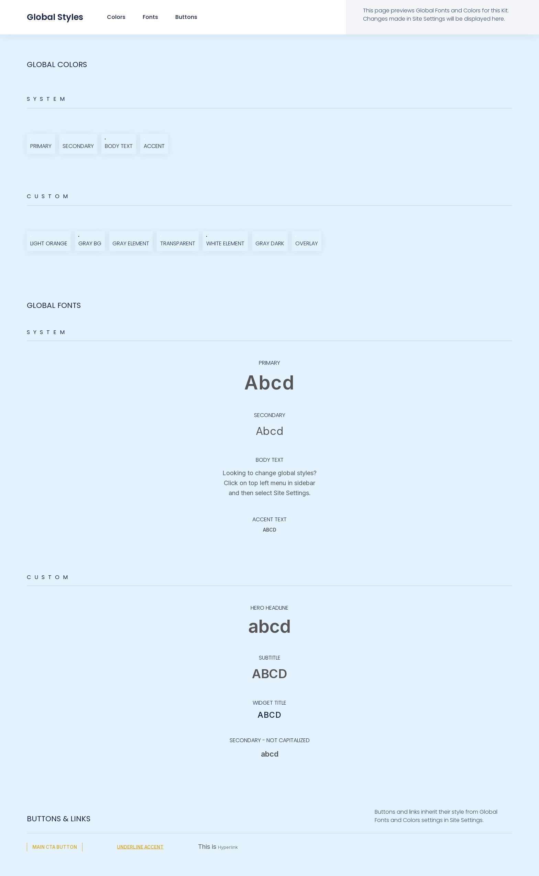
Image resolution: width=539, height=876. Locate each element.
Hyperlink (232, 847)
